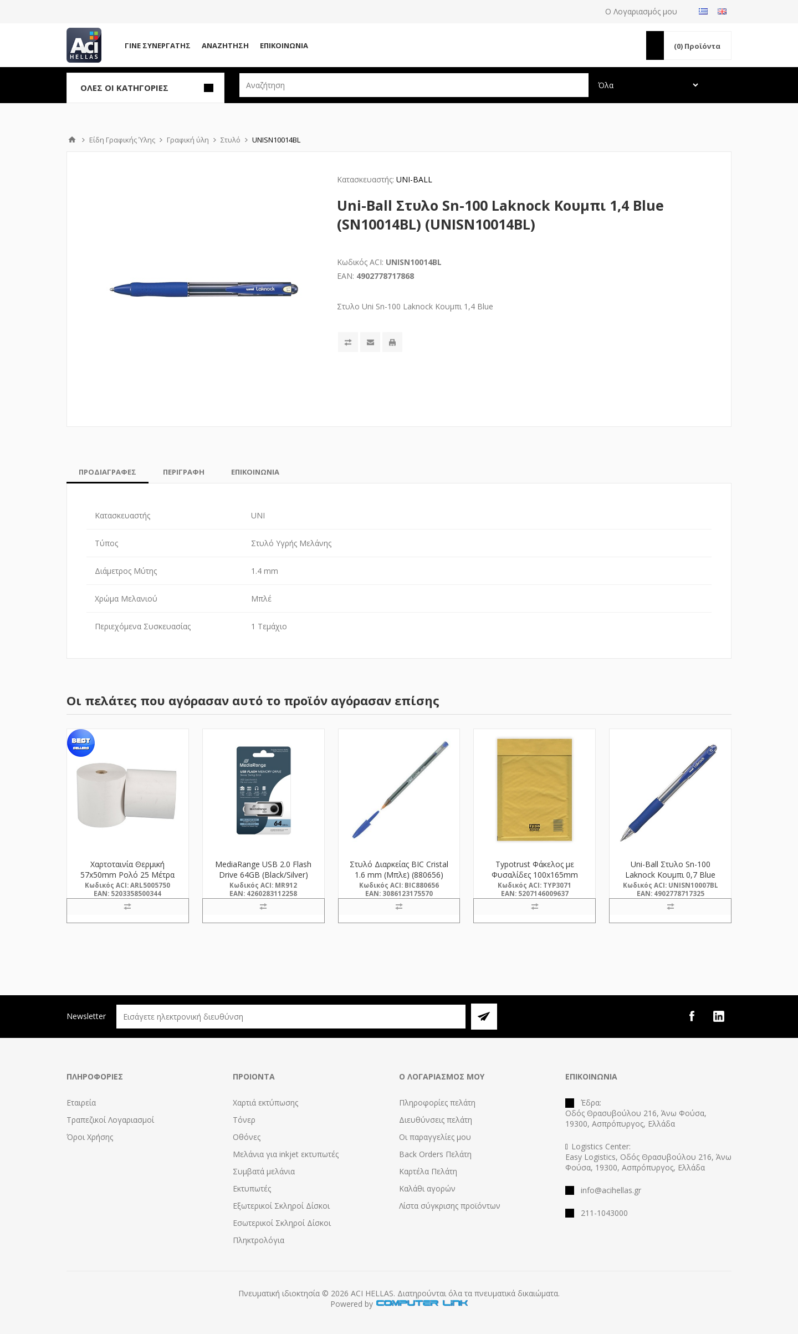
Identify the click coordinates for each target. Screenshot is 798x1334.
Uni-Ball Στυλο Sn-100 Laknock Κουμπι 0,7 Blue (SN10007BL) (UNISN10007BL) (670, 880)
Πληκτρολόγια (258, 1240)
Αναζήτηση (225, 45)
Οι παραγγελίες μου (435, 1137)
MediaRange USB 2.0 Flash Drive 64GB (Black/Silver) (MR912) (263, 874)
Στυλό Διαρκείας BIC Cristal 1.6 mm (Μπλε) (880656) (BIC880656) (399, 874)
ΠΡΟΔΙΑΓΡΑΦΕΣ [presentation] (107, 472)
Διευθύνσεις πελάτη (435, 1119)
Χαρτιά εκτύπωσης (265, 1102)
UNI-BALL (414, 179)
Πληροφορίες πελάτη (437, 1102)
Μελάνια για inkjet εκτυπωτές (286, 1154)
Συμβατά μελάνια (264, 1171)
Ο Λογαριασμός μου (641, 11)
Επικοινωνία (284, 45)
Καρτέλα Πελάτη (428, 1171)
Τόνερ (244, 1119)
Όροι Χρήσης (89, 1137)
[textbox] (414, 85)
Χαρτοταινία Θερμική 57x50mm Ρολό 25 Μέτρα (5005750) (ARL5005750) (127, 874)
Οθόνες (246, 1137)
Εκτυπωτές (252, 1188)
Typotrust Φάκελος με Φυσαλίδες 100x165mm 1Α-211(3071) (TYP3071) (535, 874)
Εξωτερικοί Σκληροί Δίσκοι (281, 1205)
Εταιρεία (81, 1102)
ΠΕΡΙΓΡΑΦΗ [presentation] (183, 472)
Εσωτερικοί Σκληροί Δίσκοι (282, 1223)
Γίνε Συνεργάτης (158, 45)
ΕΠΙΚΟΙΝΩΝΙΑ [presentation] (255, 472)
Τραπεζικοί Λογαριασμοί (110, 1119)
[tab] (107, 471)
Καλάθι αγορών (427, 1188)
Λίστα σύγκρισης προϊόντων (449, 1205)
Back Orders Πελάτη (435, 1154)
